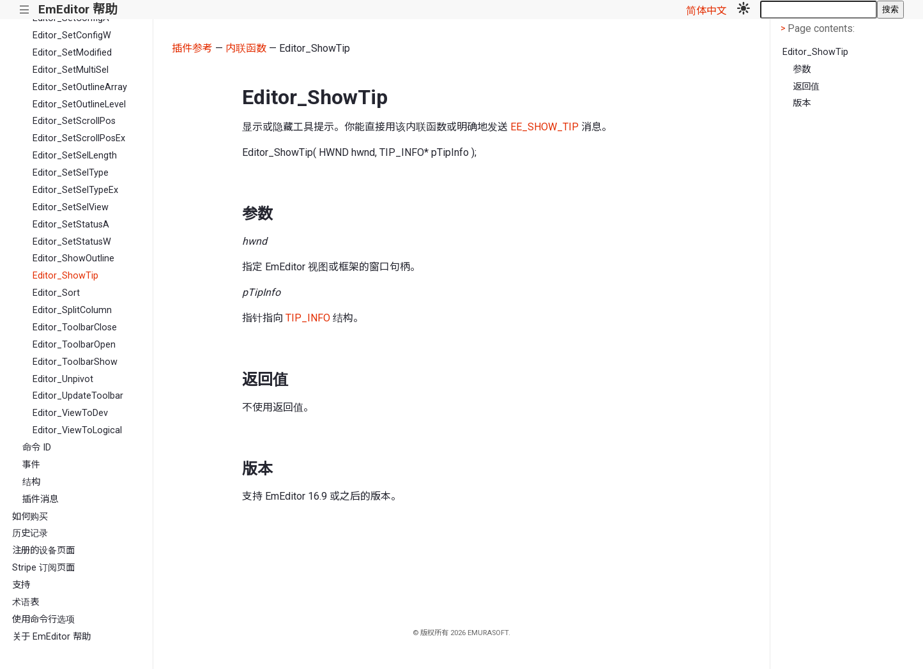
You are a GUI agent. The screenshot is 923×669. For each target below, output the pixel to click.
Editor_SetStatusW (72, 241)
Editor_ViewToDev (70, 413)
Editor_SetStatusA (71, 224)
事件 (31, 464)
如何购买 (30, 516)
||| (25, 9)
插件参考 (192, 48)
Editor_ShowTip (65, 275)
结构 (31, 482)
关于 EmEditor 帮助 (51, 636)
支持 (21, 585)
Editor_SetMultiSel (71, 70)
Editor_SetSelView (71, 207)
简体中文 (706, 10)
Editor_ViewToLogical (77, 430)
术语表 (25, 602)
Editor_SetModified (72, 52)
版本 (802, 103)
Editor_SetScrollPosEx (79, 138)
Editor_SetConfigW (72, 35)
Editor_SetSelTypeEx (75, 190)
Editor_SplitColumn (72, 310)
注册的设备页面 (43, 550)
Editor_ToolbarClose (75, 327)
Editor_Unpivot (63, 379)
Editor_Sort (56, 293)
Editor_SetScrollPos (74, 121)
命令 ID (36, 447)
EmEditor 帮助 (77, 9)
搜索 (890, 9)
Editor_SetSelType (71, 172)
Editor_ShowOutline (73, 258)
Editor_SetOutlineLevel (79, 104)
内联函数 (245, 48)
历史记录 (30, 533)
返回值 (806, 86)
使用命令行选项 (43, 619)
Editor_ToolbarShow (75, 362)
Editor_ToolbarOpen (74, 344)
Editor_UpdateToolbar (78, 395)
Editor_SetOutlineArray (80, 87)
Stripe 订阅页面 (43, 567)
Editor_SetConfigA (71, 18)
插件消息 (40, 499)
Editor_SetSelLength (75, 155)
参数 (802, 69)
